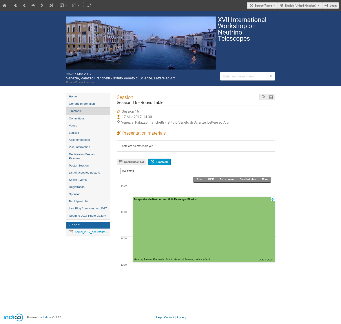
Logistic (74, 132)
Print (199, 179)
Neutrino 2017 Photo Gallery (87, 215)
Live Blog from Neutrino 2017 (88, 208)
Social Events (78, 179)
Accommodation (79, 139)
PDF (211, 179)
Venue (73, 125)
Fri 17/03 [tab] (128, 171)
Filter (265, 179)
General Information (82, 103)
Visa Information (79, 147)
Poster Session (79, 165)
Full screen (227, 179)
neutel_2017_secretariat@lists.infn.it (98, 232)
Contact (169, 317)
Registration (77, 187)
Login (333, 5)
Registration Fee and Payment (82, 156)
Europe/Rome (263, 5)
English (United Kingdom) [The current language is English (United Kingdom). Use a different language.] (301, 5)
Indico (47, 317)
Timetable (75, 111)
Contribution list (134, 162)
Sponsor (74, 194)
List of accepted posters (84, 172)
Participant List (78, 201)
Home (73, 96)
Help (159, 317)
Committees (77, 118)
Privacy (181, 317)
